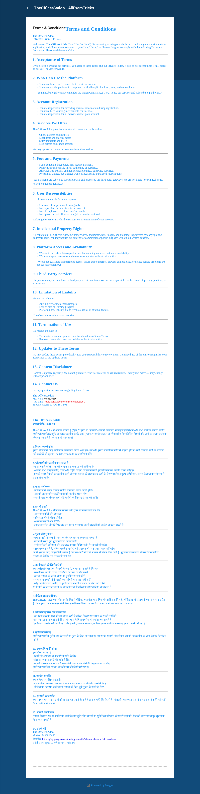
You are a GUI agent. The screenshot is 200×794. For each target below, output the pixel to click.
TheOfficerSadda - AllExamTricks (64, 8)
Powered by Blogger (99, 785)
